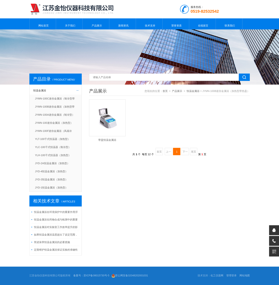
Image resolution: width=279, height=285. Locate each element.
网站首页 (42, 23)
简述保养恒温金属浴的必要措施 (52, 242)
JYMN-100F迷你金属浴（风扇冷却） (53, 132)
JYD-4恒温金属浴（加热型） (51, 171)
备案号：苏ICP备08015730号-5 (91, 275)
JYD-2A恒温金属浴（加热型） (52, 163)
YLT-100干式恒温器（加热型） (52, 139)
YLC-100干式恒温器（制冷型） (53, 147)
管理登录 (231, 275)
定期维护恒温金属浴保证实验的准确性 (56, 249)
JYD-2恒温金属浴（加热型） (51, 179)
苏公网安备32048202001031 (129, 275)
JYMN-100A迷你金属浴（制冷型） (55, 114)
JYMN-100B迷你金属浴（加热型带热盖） (55, 108)
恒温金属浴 (39, 90)
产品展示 (96, 23)
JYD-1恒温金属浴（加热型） (51, 187)
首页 (165, 91)
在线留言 (202, 23)
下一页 (185, 152)
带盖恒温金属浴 (107, 139)
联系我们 (229, 23)
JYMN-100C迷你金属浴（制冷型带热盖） (55, 100)
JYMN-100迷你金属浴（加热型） (54, 122)
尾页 (193, 151)
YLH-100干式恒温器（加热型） (53, 155)
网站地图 (245, 275)
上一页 (168, 152)
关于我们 (69, 23)
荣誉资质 (176, 23)
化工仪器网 (216, 275)
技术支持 (149, 23)
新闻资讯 (122, 23)
